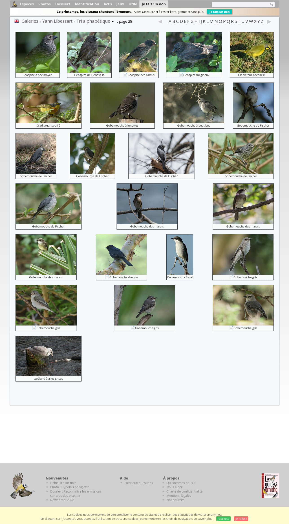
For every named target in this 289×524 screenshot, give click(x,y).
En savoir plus (203, 519)
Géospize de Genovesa (89, 75)
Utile (133, 4)
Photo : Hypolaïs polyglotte (69, 487)
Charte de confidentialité (184, 491)
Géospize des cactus (141, 75)
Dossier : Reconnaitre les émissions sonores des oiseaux (76, 493)
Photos (44, 4)
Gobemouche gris (245, 277)
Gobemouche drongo (123, 277)
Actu (108, 4)
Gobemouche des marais (147, 226)
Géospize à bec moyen (37, 75)
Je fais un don (220, 12)
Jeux (120, 4)
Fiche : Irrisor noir (63, 483)
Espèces (27, 4)
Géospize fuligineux (196, 75)
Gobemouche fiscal (180, 277)
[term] (237, 4)
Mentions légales (178, 495)
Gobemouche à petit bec (193, 125)
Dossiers (62, 4)
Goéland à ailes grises (48, 379)
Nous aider (174, 487)
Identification (87, 4)
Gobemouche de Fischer (253, 125)
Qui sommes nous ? (180, 483)
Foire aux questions (138, 483)
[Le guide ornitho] (270, 485)
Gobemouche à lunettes (122, 125)
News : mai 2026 (62, 500)
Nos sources (175, 500)
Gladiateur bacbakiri (251, 75)
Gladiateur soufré (48, 125)
